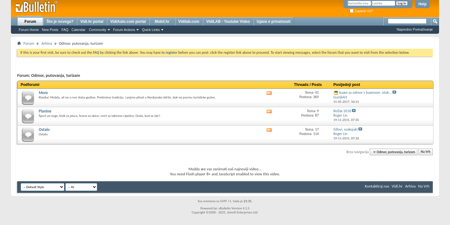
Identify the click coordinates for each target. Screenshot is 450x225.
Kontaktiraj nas (377, 186)
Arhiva (46, 43)
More (43, 92)
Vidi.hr (397, 186)
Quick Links (151, 30)
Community (97, 30)
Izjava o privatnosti (274, 21)
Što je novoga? (60, 21)
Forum (30, 21)
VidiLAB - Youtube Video (228, 21)
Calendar (79, 30)
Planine (45, 111)
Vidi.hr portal (91, 21)
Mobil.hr (162, 21)
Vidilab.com (188, 21)
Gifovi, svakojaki (345, 129)
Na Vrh (425, 152)
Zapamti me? (361, 11)
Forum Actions (124, 30)
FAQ (65, 30)
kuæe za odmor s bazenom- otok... (365, 92)
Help (422, 4)
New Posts (50, 30)
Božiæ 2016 (342, 111)
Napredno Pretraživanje (415, 29)
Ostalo (44, 129)
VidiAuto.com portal (128, 21)
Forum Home (29, 30)
